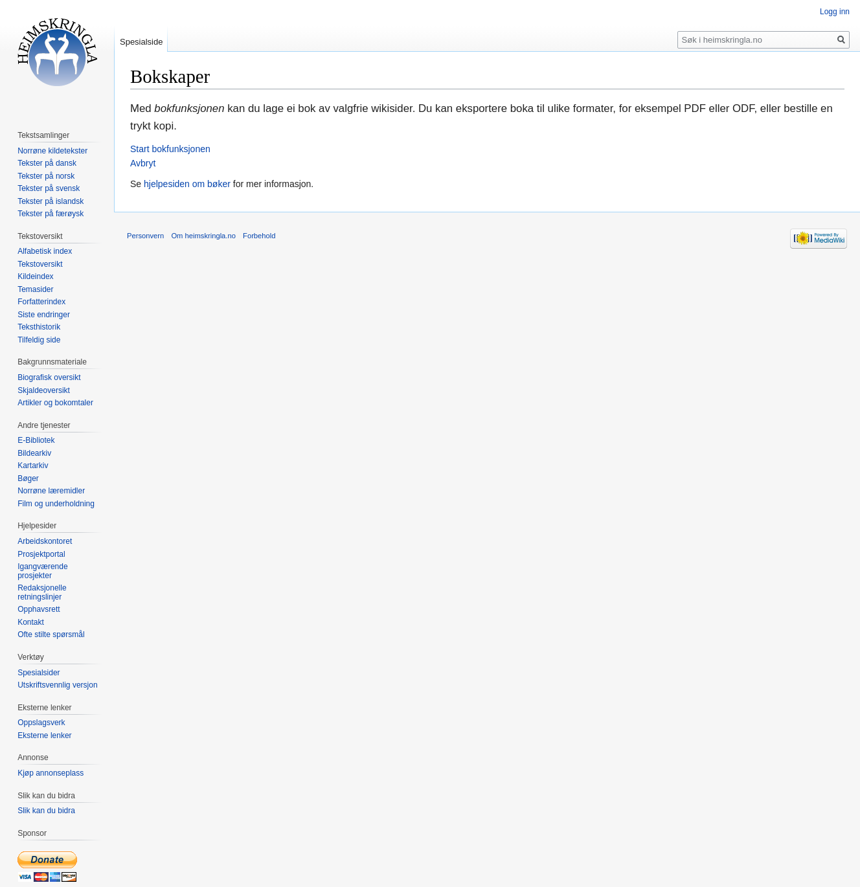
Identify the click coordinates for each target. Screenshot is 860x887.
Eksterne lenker (44, 735)
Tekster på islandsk (50, 201)
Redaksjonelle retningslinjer (41, 592)
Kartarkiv (32, 465)
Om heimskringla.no (203, 236)
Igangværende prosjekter (42, 571)
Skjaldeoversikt (43, 390)
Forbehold (259, 236)
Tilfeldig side (38, 339)
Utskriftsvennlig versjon (57, 685)
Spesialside (141, 42)
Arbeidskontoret (44, 541)
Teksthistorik (38, 326)
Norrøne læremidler (51, 490)
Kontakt (30, 622)
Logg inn (835, 11)
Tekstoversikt (39, 264)
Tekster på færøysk (50, 213)
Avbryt (142, 163)
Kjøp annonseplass (50, 773)
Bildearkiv (34, 453)
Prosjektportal (41, 554)
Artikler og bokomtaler (55, 402)
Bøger (28, 478)
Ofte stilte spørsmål (50, 634)
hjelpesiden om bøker (187, 184)
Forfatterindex (41, 301)
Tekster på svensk (48, 188)
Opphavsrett (38, 609)
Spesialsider (38, 672)
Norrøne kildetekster (52, 150)
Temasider (35, 289)
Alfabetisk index (44, 251)
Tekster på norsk (45, 176)
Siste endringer (43, 314)
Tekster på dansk (46, 163)
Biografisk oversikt (48, 377)
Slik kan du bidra (46, 810)
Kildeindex (35, 276)
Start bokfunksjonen (170, 149)
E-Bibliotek (35, 440)
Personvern (145, 236)
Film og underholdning (56, 503)
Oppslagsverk (41, 722)
